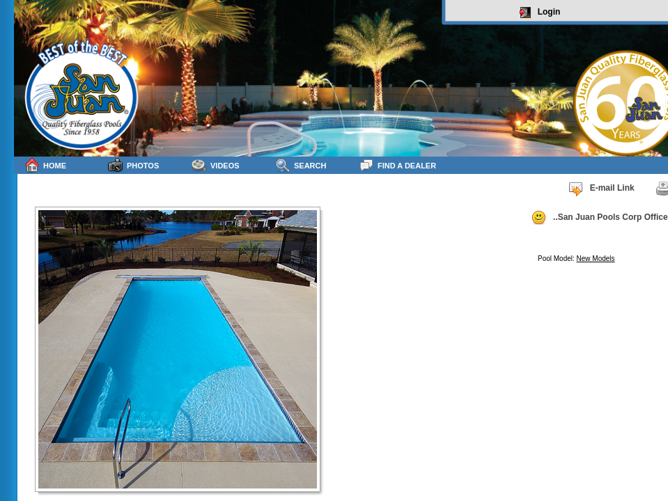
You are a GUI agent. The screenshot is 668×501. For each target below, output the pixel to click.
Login (540, 12)
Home (45, 165)
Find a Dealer (397, 165)
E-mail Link (601, 188)
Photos (133, 165)
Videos (216, 165)
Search (300, 165)
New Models (596, 258)
